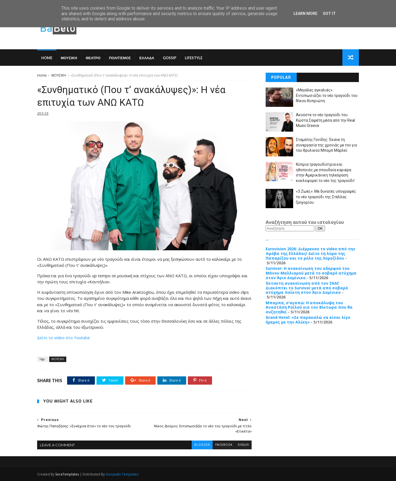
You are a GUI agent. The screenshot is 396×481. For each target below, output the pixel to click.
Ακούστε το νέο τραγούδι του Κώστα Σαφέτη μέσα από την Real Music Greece (325, 120)
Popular (281, 77)
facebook (223, 444)
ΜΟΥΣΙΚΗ (69, 58)
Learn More (305, 13)
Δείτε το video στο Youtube (63, 337)
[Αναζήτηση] (290, 228)
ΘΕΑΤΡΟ (93, 58)
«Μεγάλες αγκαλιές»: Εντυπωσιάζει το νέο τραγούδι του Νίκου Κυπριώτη (327, 95)
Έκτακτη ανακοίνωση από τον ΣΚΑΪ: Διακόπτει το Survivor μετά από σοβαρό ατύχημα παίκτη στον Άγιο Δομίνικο (307, 288)
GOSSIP (169, 58)
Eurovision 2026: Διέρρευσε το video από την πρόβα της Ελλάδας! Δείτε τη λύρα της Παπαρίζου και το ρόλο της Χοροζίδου (310, 253)
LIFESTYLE (193, 58)
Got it (329, 13)
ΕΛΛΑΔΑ (146, 58)
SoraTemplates (67, 474)
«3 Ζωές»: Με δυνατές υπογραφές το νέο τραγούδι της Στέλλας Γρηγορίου (326, 196)
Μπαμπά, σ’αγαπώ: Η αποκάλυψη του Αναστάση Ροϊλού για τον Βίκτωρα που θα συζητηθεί (309, 307)
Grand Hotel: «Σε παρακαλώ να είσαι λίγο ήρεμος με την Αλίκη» (308, 320)
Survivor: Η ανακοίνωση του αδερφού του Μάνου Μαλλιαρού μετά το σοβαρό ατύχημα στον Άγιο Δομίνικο (311, 273)
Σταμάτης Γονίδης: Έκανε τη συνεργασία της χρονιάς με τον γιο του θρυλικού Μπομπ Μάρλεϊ (326, 145)
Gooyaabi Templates (122, 474)
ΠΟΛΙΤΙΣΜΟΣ (120, 58)
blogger (202, 444)
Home (46, 58)
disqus (243, 444)
